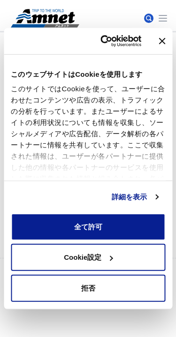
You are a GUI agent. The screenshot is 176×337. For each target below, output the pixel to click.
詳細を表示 (129, 197)
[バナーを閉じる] (162, 41)
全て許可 (88, 226)
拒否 (88, 288)
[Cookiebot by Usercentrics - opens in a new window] (105, 41)
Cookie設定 (88, 257)
